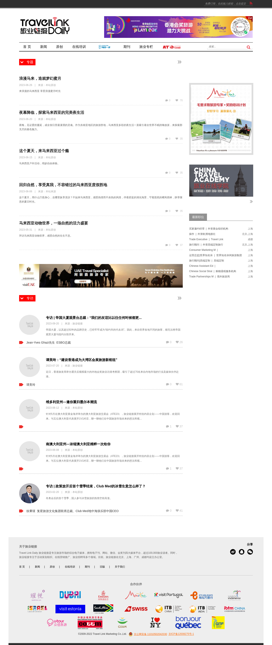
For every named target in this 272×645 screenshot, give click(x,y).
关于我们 (120, 566)
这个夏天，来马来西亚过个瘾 (44, 151)
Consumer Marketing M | (203, 249)
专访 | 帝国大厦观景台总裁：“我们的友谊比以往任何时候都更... (94, 318)
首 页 (22, 566)
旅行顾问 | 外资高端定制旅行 (206, 244)
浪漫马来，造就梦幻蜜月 (40, 78)
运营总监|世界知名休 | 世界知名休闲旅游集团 (215, 255)
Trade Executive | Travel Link (206, 239)
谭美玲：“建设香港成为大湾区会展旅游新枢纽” (81, 360)
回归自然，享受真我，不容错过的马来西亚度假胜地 (63, 185)
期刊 (87, 566)
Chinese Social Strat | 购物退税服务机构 (212, 271)
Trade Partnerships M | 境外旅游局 (209, 276)
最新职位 (198, 217)
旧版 (102, 566)
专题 (30, 62)
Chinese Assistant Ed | (202, 265)
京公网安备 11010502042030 (147, 634)
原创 (52, 566)
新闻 (37, 566)
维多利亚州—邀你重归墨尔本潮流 (71, 402)
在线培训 (70, 566)
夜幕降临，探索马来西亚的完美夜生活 (51, 112)
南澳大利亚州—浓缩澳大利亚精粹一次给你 (78, 444)
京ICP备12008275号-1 (181, 634)
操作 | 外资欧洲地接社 (202, 234)
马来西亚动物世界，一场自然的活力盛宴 (53, 223)
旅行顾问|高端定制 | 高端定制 (206, 260)
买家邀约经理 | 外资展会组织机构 (208, 228)
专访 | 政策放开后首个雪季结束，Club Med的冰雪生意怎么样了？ (96, 486)
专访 (30, 298)
